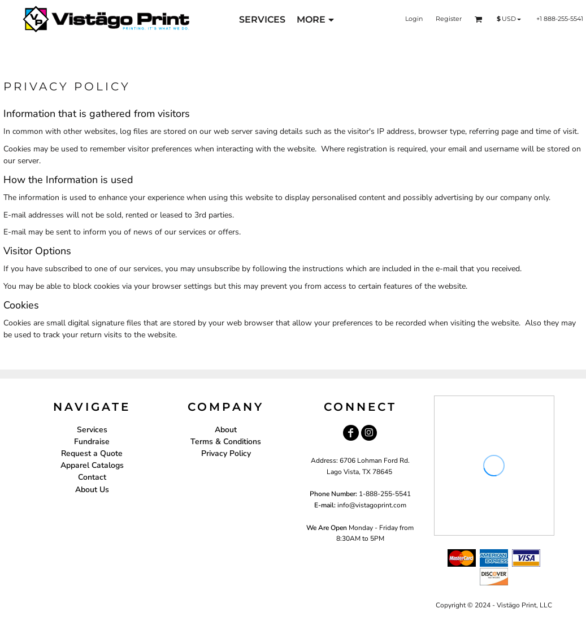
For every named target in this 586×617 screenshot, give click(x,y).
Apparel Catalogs (92, 465)
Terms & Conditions (225, 441)
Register (449, 19)
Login (414, 19)
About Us (92, 489)
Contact (92, 477)
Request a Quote (92, 453)
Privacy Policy (226, 453)
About (226, 429)
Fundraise (92, 441)
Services (92, 429)
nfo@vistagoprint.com (372, 505)
